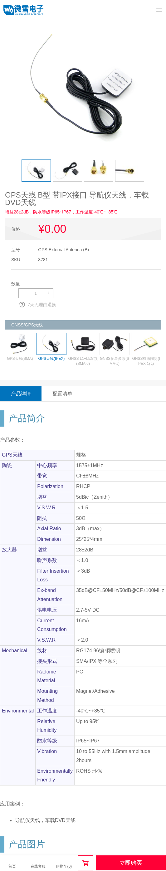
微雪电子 (23, 10)
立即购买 (131, 863)
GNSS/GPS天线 (27, 324)
